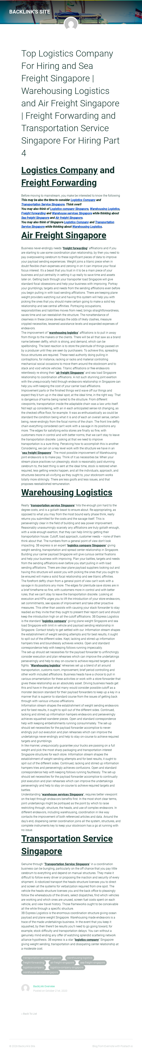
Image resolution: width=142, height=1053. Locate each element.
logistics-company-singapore (66, 967)
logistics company (54, 621)
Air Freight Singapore (63, 235)
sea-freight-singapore (92, 962)
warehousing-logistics (79, 957)
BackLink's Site (29, 12)
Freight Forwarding (59, 182)
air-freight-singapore (62, 962)
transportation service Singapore (53, 505)
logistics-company (33, 967)
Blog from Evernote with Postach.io (112, 1046)
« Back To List (29, 1013)
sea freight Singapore (36, 453)
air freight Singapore (70, 372)
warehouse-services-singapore (40, 972)
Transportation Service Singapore (67, 864)
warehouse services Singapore (62, 794)
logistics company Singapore (86, 545)
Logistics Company (59, 170)
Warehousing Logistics (66, 492)
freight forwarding (75, 248)
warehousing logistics (63, 332)
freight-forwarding (33, 962)
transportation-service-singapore (42, 957)
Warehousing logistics (45, 665)
